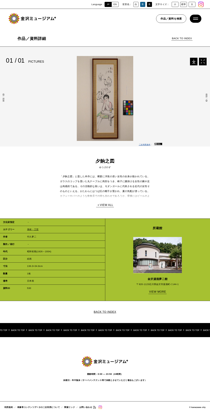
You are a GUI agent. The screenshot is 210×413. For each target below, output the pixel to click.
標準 (183, 4)
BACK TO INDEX (182, 38)
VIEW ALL (106, 205)
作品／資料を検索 (171, 19)
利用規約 (8, 407)
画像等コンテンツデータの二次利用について (38, 407)
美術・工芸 (33, 229)
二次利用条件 (145, 145)
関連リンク (69, 407)
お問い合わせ (85, 407)
